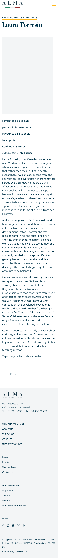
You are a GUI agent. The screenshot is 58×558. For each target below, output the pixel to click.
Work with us (9, 467)
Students (7, 495)
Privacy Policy (8, 551)
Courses (7, 439)
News (5, 457)
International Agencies (14, 505)
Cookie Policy (21, 551)
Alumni (6, 500)
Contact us (7, 472)
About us (7, 429)
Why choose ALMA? (13, 424)
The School (9, 434)
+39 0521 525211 (15, 411)
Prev (11, 374)
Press (5, 518)
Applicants (7, 490)
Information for (12, 444)
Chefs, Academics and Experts (19, 17)
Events (5, 462)
